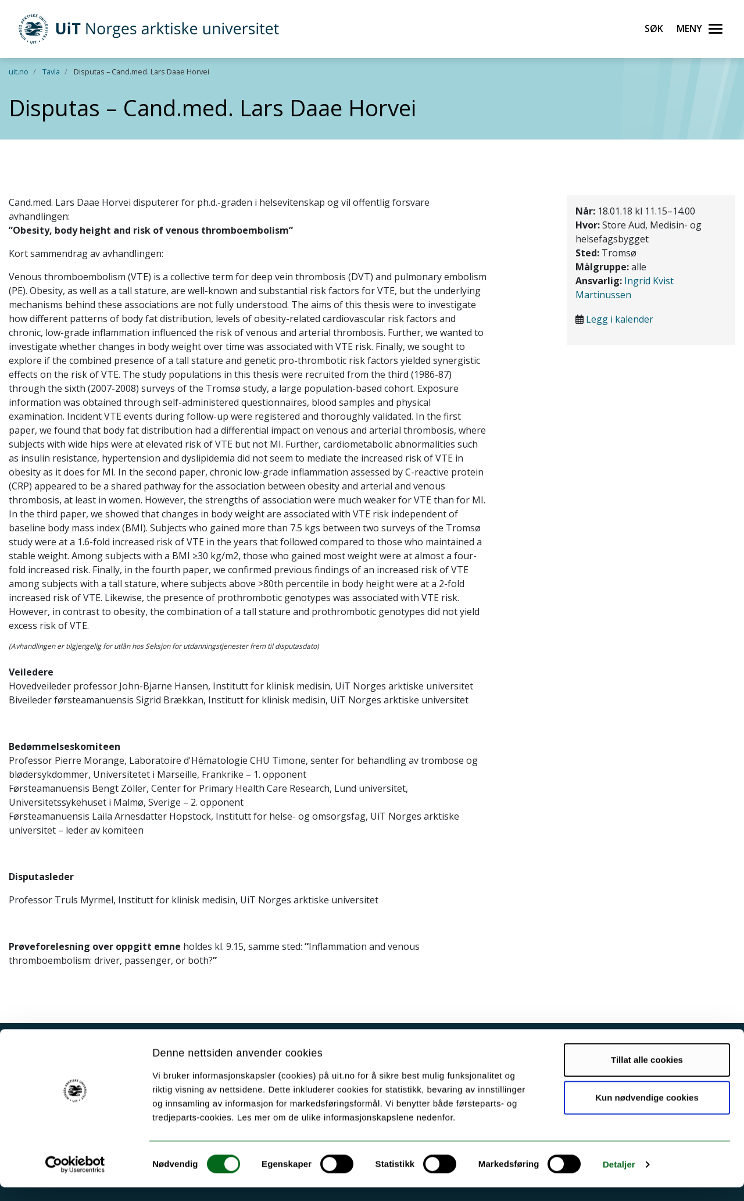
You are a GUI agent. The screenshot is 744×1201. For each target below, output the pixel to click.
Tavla (51, 71)
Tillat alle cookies (647, 1073)
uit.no (18, 71)
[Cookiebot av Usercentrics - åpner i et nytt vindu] (75, 1178)
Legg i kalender (619, 319)
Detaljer (619, 1178)
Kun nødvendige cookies (647, 1111)
